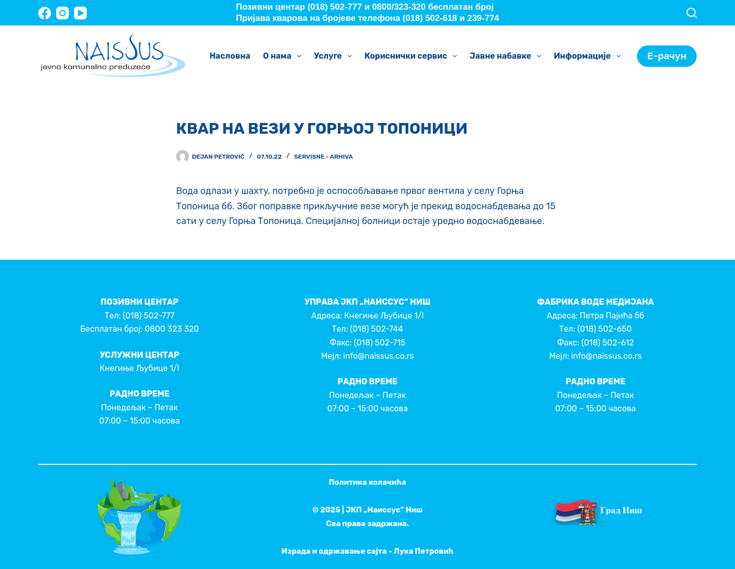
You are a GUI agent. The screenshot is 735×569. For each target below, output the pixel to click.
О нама (284, 56)
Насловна (229, 56)
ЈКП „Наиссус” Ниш (384, 509)
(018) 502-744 (376, 329)
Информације (589, 56)
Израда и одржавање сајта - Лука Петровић (367, 551)
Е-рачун (667, 56)
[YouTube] (80, 13)
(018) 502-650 (604, 329)
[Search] (692, 13)
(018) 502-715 (379, 343)
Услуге (335, 56)
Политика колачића (367, 482)
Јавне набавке (507, 56)
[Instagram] (62, 13)
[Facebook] (44, 13)
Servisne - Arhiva (323, 156)
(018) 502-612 (607, 343)
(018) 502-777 (148, 315)
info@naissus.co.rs (378, 356)
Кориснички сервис (412, 56)
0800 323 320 (171, 329)
